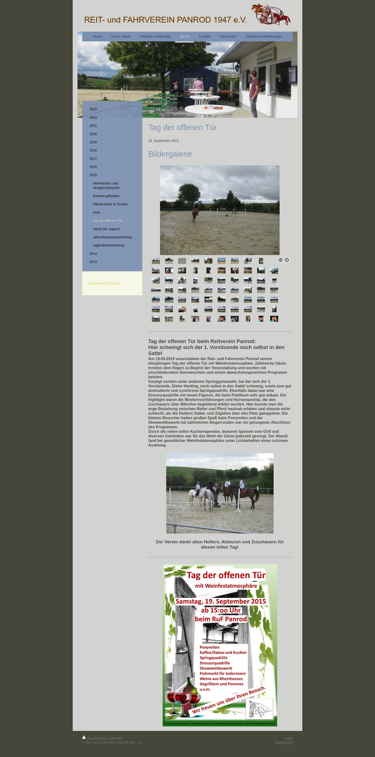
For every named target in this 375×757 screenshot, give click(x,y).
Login (289, 738)
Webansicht (284, 742)
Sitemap (116, 738)
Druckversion (95, 738)
